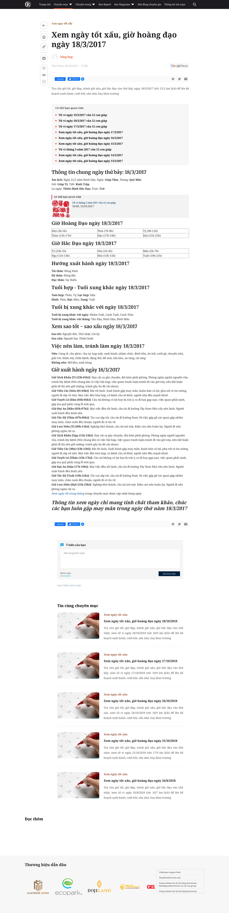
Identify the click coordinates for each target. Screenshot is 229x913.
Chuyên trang (86, 4)
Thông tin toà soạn (174, 4)
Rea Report (105, 4)
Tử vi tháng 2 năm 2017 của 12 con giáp (94, 202)
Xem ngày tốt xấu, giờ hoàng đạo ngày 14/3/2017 (91, 155)
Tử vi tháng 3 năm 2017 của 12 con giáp (85, 149)
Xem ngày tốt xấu (62, 23)
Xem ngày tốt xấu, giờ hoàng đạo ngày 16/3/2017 (91, 138)
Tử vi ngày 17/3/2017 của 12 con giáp (83, 126)
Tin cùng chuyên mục (77, 605)
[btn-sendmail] (186, 79)
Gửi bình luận (169, 573)
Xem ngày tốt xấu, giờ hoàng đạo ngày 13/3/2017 (91, 161)
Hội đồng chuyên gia (149, 4)
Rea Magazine (124, 4)
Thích (74, 79)
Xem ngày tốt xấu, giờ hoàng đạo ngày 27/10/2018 (140, 661)
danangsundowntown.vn (171, 885)
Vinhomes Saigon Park (170, 872)
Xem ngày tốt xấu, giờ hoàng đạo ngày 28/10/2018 (140, 621)
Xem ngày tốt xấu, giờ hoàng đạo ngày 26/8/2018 (140, 781)
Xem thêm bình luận (69, 585)
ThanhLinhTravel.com (170, 877)
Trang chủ (45, 4)
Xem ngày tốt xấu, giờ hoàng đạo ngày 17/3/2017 (91, 132)
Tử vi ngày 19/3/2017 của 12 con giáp (83, 115)
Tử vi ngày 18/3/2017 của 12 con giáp (83, 120)
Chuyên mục (63, 4)
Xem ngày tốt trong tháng (68, 493)
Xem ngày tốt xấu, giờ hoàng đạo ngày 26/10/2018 (140, 701)
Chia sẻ (60, 79)
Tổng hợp (66, 57)
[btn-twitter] (179, 79)
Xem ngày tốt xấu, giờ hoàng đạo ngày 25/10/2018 (140, 741)
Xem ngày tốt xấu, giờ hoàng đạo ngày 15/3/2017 (91, 143)
